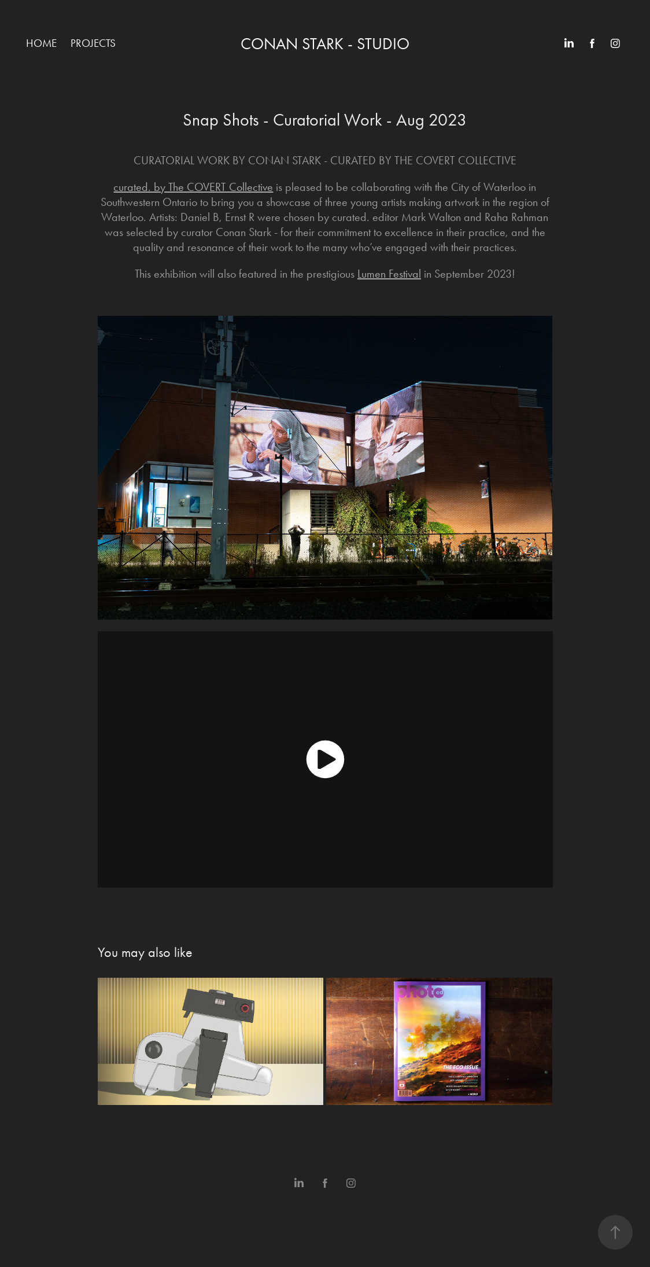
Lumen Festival (389, 274)
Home (41, 43)
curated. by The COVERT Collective (193, 187)
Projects (93, 43)
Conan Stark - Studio (325, 43)
